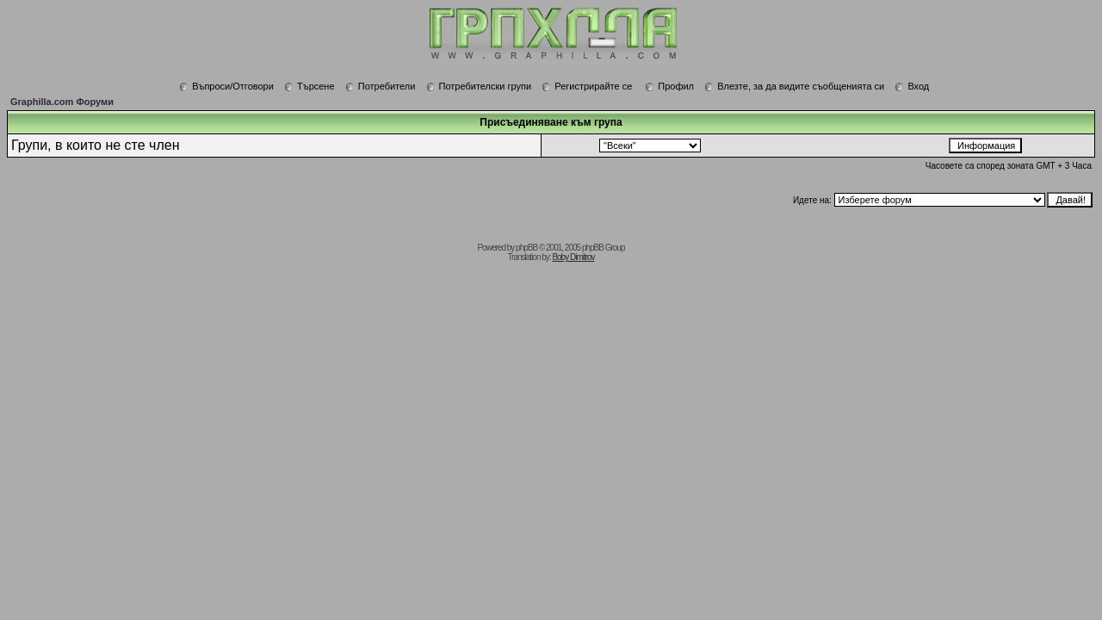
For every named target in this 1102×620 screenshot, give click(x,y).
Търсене (309, 86)
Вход (912, 86)
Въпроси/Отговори (226, 86)
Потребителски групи (479, 86)
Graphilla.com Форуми (62, 101)
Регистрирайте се (587, 86)
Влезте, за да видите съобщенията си (794, 86)
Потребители (380, 86)
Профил (669, 86)
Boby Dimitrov (573, 257)
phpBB (526, 247)
